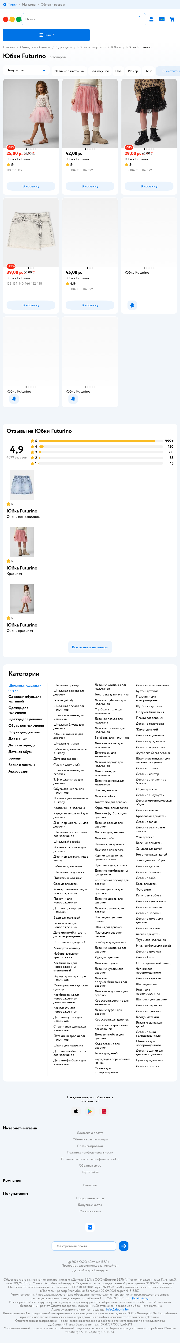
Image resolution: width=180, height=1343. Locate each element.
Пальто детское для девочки (109, 891)
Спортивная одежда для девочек (111, 882)
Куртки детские (147, 691)
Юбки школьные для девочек (68, 736)
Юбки (116, 47)
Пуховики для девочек (111, 865)
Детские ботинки (148, 872)
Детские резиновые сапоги (150, 829)
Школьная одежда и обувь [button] (24, 687)
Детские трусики (148, 951)
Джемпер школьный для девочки (70, 824)
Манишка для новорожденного (148, 1043)
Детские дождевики (150, 741)
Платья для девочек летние (108, 934)
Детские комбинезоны (152, 685)
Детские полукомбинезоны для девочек (111, 982)
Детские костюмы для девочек (110, 949)
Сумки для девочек (149, 1060)
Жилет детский (147, 729)
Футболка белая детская (153, 753)
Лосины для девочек (109, 832)
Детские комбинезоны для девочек (111, 872)
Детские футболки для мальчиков (69, 1062)
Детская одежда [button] (21, 745)
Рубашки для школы (67, 866)
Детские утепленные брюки (151, 781)
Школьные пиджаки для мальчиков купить (153, 760)
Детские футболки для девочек (111, 815)
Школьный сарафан (67, 842)
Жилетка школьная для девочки (69, 849)
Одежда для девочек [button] (25, 719)
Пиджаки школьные (67, 878)
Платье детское (106, 790)
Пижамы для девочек (110, 844)
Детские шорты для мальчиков (109, 745)
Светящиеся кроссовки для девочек (111, 1027)
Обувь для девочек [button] (24, 732)
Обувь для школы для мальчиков (68, 791)
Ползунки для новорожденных (148, 698)
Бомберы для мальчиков (112, 738)
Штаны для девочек (109, 927)
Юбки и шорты (89, 47)
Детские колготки (149, 907)
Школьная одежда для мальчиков (68, 708)
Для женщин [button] (19, 738)
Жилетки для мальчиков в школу (70, 800)
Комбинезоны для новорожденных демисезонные (66, 998)
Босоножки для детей (151, 854)
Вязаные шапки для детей (149, 1024)
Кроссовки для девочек (112, 1019)
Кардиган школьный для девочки (70, 815)
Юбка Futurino (22, 511)
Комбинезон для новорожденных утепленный (65, 966)
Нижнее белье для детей (153, 946)
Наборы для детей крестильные (66, 955)
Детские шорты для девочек (109, 900)
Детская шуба (104, 838)
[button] (46, 35)
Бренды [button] (15, 758)
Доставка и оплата (90, 1133)
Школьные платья (66, 743)
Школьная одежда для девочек (68, 692)
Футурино (143, 890)
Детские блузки (106, 963)
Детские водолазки (150, 735)
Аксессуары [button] (18, 771)
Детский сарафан (65, 759)
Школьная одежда (66, 685)
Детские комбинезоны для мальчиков (69, 1053)
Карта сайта (90, 1172)
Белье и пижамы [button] (21, 765)
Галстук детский (147, 1017)
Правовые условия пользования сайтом (90, 1266)
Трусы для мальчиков (151, 940)
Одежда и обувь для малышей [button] (24, 699)
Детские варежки (148, 978)
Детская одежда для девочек (109, 824)
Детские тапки (146, 822)
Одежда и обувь (33, 47)
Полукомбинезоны (150, 712)
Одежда (62, 47)
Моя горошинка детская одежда (70, 987)
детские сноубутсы (150, 795)
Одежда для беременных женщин (112, 1061)
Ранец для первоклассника (148, 992)
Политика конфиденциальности (90, 1152)
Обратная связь (90, 1166)
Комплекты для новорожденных (65, 1010)
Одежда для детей (66, 884)
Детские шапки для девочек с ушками (149, 1052)
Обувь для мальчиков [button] (26, 725)
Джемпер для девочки (110, 850)
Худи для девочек (107, 957)
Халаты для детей (148, 934)
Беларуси (101, 1270)
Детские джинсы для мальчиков (109, 782)
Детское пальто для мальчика (109, 720)
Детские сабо (146, 878)
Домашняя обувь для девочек (109, 1036)
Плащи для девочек (150, 718)
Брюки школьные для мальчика (68, 717)
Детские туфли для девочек (108, 1012)
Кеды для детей (147, 884)
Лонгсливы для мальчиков (105, 773)
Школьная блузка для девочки (68, 726)
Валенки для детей (149, 843)
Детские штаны (147, 768)
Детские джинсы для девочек (109, 910)
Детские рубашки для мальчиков (110, 702)
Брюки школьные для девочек (68, 772)
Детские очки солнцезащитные (148, 1034)
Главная (9, 47)
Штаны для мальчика (68, 1045)
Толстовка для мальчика (111, 694)
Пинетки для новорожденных (65, 900)
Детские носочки (148, 913)
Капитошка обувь (148, 895)
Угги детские (145, 837)
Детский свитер (147, 774)
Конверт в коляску (66, 948)
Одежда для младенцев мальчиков (69, 978)
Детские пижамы (148, 928)
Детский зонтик (147, 1066)
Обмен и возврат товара (90, 1139)
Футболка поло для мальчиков (108, 711)
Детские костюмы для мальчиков (110, 687)
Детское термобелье (151, 747)
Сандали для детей (149, 849)
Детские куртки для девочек (109, 970)
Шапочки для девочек (151, 999)
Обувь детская (146, 789)
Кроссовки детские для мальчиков (111, 1002)
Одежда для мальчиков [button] (18, 710)
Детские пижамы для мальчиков (109, 730)
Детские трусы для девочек (149, 920)
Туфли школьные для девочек (68, 781)
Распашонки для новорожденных (65, 925)
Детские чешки (147, 810)
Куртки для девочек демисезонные (109, 857)
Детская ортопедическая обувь (154, 802)
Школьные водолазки (69, 872)
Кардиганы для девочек (111, 808)
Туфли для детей (106, 1053)
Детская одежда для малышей (67, 910)
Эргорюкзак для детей (69, 942)
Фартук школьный (66, 764)
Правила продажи (90, 1146)
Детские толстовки (150, 724)
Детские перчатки (149, 1005)
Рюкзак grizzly (63, 700)
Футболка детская (149, 706)
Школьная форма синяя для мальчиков (70, 834)
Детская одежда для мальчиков (109, 764)
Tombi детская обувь (150, 860)
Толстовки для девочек (111, 802)
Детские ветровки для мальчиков (69, 1038)
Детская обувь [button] (20, 751)
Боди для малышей (66, 918)
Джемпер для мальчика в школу (71, 858)
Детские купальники (151, 901)
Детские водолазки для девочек (111, 993)
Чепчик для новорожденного (148, 970)
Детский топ (145, 957)
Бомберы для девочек (110, 942)
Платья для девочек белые (108, 919)
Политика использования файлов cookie (90, 1159)
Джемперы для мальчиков (105, 754)
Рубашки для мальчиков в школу (70, 751)
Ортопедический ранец (153, 963)
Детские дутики (147, 866)
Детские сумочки (148, 1011)
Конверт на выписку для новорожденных (70, 891)
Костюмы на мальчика (69, 808)
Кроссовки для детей (151, 816)
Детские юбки (105, 796)
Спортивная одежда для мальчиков (70, 1028)
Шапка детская (146, 984)
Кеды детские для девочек (107, 1045)
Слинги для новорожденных (107, 1070)
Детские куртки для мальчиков (67, 1019)
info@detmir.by (137, 1298)
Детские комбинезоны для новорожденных (69, 934)
